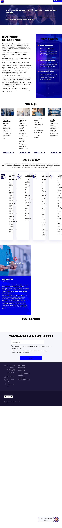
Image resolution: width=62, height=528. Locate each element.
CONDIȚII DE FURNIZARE (21, 366)
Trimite (31, 358)
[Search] (49, 2)
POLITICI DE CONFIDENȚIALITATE (24, 378)
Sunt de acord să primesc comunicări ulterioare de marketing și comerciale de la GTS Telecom (29, 351)
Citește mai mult (8, 153)
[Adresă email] (27, 342)
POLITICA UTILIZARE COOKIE (24, 374)
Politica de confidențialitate (30, 346)
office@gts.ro (10, 376)
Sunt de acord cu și (31, 347)
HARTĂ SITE (21, 370)
